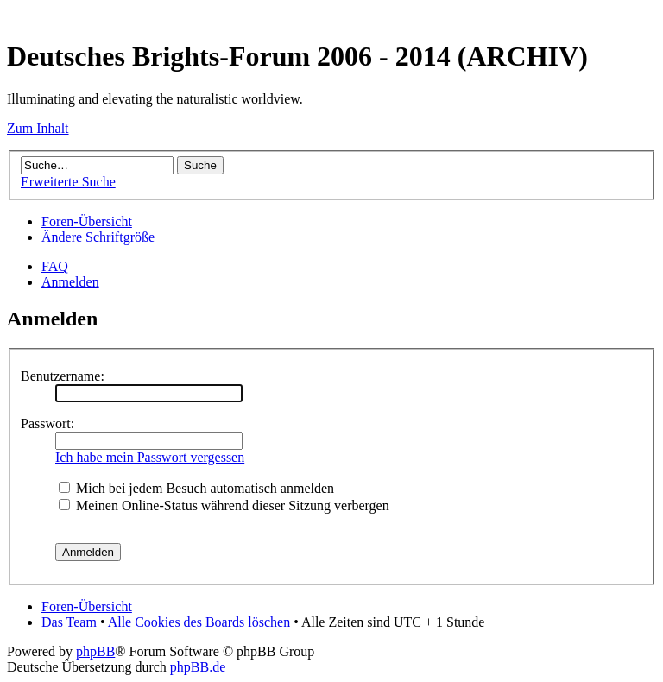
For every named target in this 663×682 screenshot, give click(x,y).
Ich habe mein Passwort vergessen (149, 457)
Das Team (69, 622)
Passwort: (47, 423)
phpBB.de (197, 667)
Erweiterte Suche (68, 181)
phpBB (95, 651)
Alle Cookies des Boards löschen (199, 622)
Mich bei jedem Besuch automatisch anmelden (196, 488)
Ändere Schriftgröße (98, 237)
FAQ (54, 266)
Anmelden (70, 282)
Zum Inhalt (38, 128)
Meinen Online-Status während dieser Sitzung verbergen (224, 505)
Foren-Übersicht (86, 221)
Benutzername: (62, 376)
